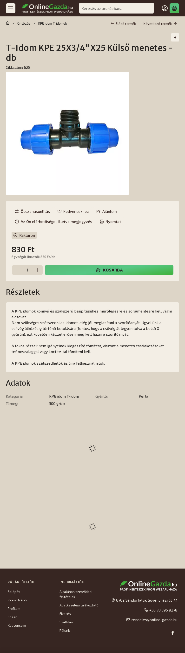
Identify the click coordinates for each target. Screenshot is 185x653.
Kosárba (109, 269)
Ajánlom (107, 211)
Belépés (14, 592)
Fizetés (65, 613)
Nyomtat (110, 221)
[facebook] (175, 37)
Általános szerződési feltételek (75, 594)
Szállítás (66, 622)
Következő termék (160, 23)
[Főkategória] (8, 23)
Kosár (12, 617)
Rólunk (64, 630)
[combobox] (116, 8)
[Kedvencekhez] (73, 211)
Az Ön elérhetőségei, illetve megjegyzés (53, 221)
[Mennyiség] (27, 269)
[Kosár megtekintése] (174, 8)
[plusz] (37, 269)
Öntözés (24, 23)
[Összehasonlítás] (32, 211)
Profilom (14, 608)
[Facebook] (172, 633)
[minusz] (17, 269)
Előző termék (123, 23)
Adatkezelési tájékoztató (79, 605)
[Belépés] (165, 8)
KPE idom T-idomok (52, 23)
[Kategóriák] (10, 8)
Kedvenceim (17, 625)
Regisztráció (17, 600)
